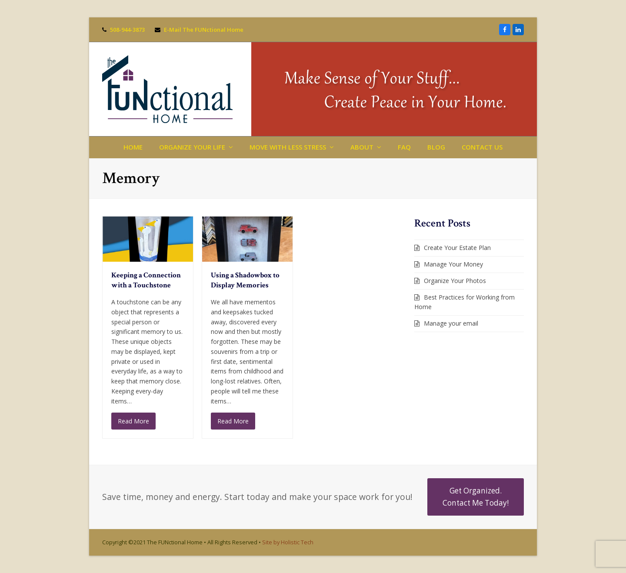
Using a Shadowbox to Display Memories (245, 280)
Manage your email (451, 323)
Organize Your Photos (455, 281)
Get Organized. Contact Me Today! (476, 497)
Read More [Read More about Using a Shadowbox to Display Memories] (233, 421)
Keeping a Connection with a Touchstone (146, 280)
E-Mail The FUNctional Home (203, 29)
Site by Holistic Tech (287, 542)
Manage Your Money (453, 264)
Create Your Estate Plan (457, 247)
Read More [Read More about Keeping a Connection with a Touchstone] (133, 421)
